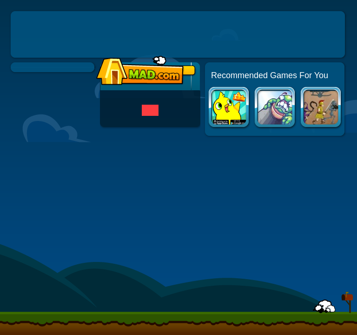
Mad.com (138, 71)
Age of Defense (321, 108)
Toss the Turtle (275, 108)
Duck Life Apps (229, 108)
